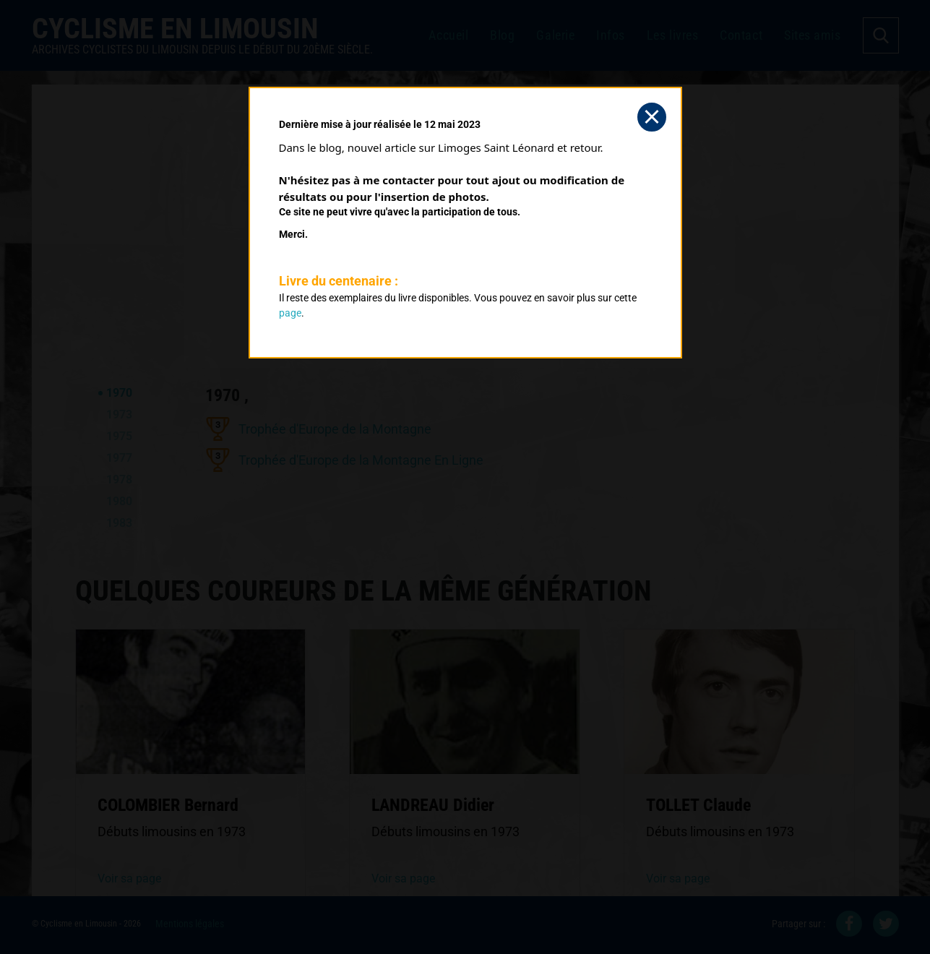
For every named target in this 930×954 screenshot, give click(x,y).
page (290, 313)
